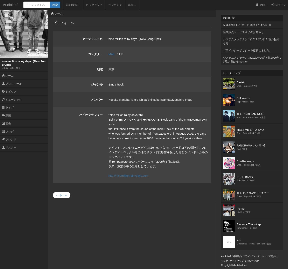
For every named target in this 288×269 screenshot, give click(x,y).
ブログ (8, 131)
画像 (6, 123)
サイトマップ (237, 260)
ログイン (278, 4)
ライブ (8, 107)
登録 (262, 4)
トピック (9, 91)
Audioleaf (10, 5)
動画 (6, 115)
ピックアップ (94, 4)
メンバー (97, 99)
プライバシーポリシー (255, 256)
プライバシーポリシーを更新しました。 (247, 50)
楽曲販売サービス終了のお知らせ (243, 32)
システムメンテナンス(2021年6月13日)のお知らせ (251, 41)
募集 (132, 4)
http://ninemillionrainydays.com (128, 175)
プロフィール (12, 83)
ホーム (8, 75)
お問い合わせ (252, 260)
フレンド (9, 139)
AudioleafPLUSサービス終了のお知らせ (247, 24)
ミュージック (12, 99)
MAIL (112, 54)
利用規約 (237, 256)
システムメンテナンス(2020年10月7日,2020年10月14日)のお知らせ (252, 59)
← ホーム (61, 195)
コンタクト (95, 54)
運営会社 (273, 256)
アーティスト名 (92, 39)
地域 (100, 69)
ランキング (115, 4)
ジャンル (97, 84)
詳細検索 (73, 4)
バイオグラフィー (91, 114)
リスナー (9, 147)
